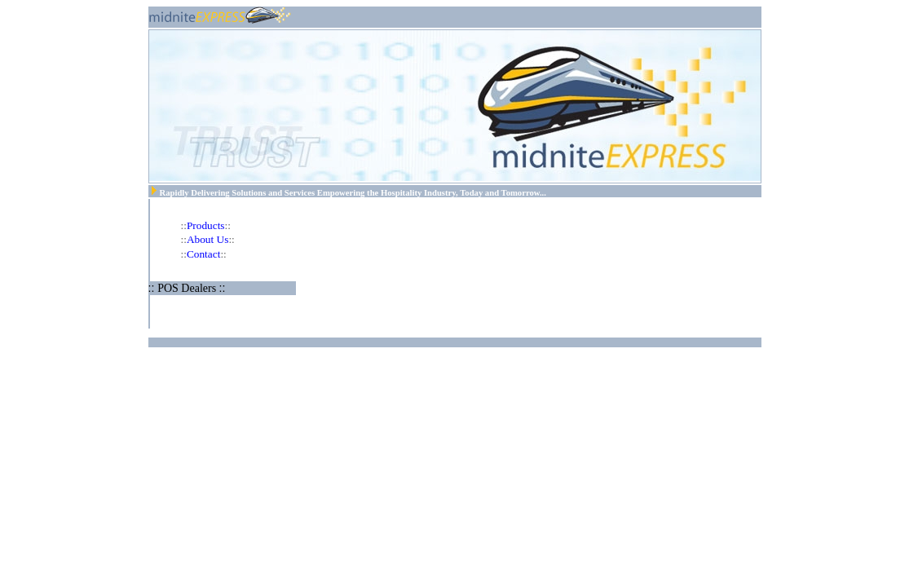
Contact (203, 254)
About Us (207, 239)
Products (206, 225)
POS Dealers (187, 288)
